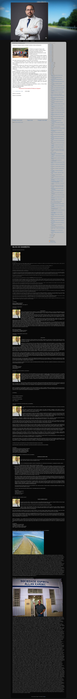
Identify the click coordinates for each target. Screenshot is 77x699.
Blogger (44, 696)
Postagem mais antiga (42, 120)
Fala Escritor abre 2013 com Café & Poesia (57, 185)
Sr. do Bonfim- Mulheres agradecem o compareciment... (56, 160)
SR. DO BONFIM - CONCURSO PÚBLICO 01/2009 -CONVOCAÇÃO (57, 181)
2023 (51, 48)
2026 (51, 44)
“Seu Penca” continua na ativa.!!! (55, 126)
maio (51, 71)
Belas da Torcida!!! (53, 152)
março (52, 74)
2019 (51, 53)
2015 (51, 58)
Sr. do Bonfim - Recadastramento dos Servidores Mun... (56, 78)
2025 (51, 45)
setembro (52, 66)
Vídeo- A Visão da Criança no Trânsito (56, 201)
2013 (51, 61)
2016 (51, 57)
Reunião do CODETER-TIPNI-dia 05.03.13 (57, 226)
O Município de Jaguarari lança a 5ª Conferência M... (56, 121)
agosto (52, 67)
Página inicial (30, 120)
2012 (51, 237)
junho (52, 70)
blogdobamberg (52, 241)
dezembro (52, 62)
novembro (52, 63)
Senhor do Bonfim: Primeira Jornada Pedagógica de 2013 (56, 208)
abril (51, 72)
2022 (51, 49)
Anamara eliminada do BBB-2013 (56, 202)
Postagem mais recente (17, 120)
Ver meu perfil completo (52, 242)
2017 (51, 56)
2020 (51, 52)
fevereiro (52, 234)
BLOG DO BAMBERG (21, 247)
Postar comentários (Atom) (19, 122)
